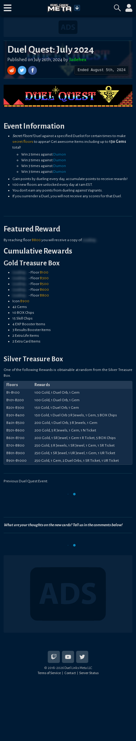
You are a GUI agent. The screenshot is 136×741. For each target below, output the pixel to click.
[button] (7, 8)
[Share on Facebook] (32, 70)
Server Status (89, 673)
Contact (70, 673)
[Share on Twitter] (23, 70)
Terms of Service (49, 673)
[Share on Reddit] (12, 70)
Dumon (59, 154)
